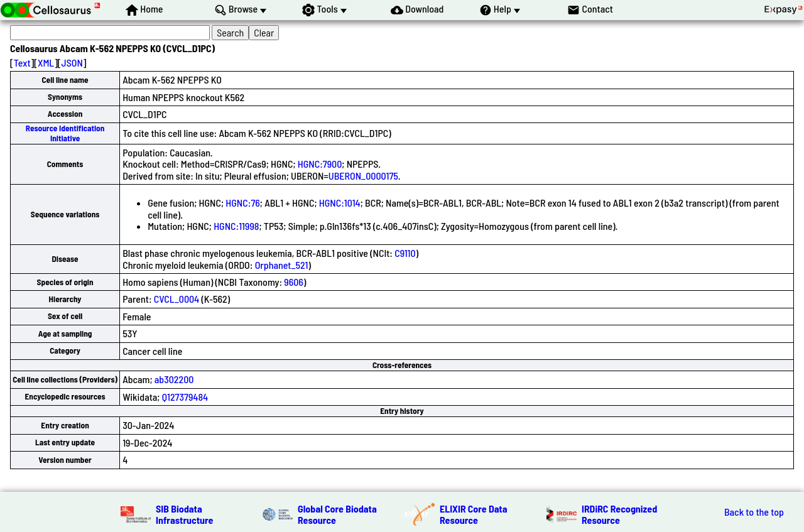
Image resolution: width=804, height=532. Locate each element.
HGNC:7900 (320, 164)
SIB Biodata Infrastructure (184, 514)
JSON (72, 62)
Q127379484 (185, 397)
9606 (293, 282)
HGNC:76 (242, 203)
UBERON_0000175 (363, 176)
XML (46, 62)
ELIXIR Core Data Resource (474, 514)
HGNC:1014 (340, 203)
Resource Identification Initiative (65, 133)
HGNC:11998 (236, 226)
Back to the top (754, 512)
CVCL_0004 (176, 299)
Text (22, 62)
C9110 (404, 253)
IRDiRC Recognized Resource (619, 514)
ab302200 (174, 379)
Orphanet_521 (281, 265)
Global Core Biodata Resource (337, 514)
